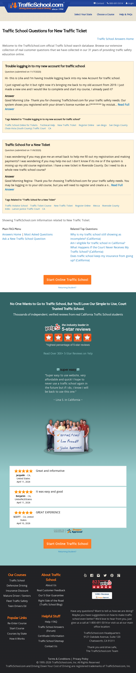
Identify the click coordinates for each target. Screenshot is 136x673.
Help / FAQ (51, 621)
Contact (99, 3)
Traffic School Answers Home (115, 39)
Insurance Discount (17, 590)
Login (130, 3)
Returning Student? (67, 287)
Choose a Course (105, 14)
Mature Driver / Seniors (17, 595)
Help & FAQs (125, 14)
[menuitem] (83, 14)
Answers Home (12, 234)
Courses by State (17, 633)
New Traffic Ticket (66, 125)
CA (49, 128)
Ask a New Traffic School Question (24, 239)
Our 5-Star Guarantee (51, 595)
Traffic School (17, 580)
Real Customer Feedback (51, 590)
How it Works (17, 638)
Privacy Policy (80, 659)
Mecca (96, 205)
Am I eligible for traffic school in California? (97, 243)
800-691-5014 (115, 3)
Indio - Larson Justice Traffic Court (22, 208)
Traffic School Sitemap (51, 641)
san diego (102, 125)
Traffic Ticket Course (40, 205)
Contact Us (51, 646)
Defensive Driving (17, 585)
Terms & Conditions (59, 659)
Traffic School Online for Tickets (21, 125)
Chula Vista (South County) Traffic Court (25, 128)
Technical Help (47, 125)
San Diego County (118, 125)
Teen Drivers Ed (17, 606)
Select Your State (83, 14)
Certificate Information (51, 636)
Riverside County (110, 205)
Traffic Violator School (16, 205)
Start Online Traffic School (67, 280)
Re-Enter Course (17, 623)
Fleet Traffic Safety (17, 601)
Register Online (86, 125)
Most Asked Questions (38, 234)
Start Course (17, 628)
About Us (51, 585)
